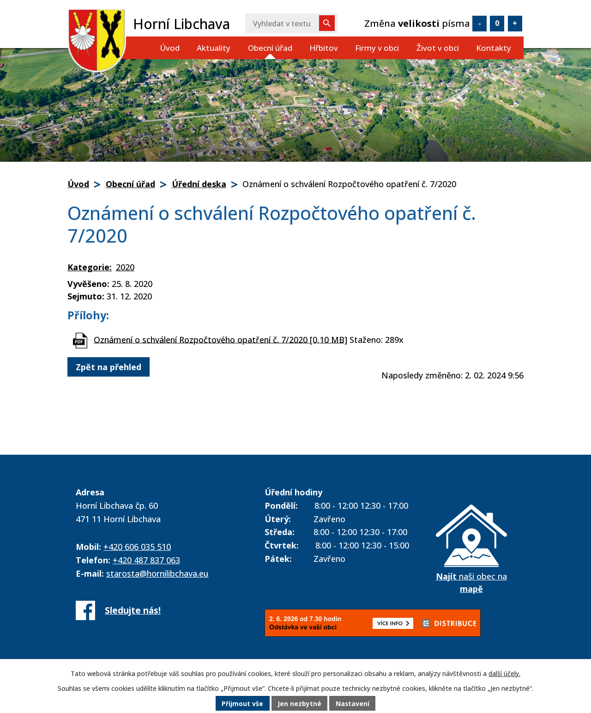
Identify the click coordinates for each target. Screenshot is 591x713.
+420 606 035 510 (137, 546)
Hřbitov (323, 48)
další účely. (504, 673)
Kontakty (493, 48)
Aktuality (213, 48)
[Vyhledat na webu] (291, 23)
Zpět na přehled (108, 366)
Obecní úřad (270, 48)
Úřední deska (199, 183)
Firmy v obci (377, 48)
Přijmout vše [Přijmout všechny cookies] (242, 703)
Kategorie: (89, 267)
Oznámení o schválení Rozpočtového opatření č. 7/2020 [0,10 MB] (220, 339)
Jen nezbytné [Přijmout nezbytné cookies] (299, 703)
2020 (125, 267)
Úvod (170, 48)
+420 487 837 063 (146, 560)
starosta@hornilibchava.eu (157, 573)
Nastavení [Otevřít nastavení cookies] (353, 703)
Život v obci (437, 48)
